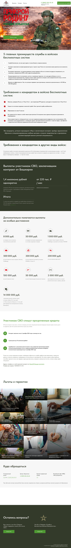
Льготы (25, 3)
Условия (20, 3)
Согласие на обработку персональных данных (59, 546)
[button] (64, 3)
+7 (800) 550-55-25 (47, 2)
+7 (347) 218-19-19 (11, 477)
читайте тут (13, 205)
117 (37, 477)
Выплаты (14, 3)
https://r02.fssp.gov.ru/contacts (36, 364)
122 (4, 477)
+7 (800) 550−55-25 (25, 476)
